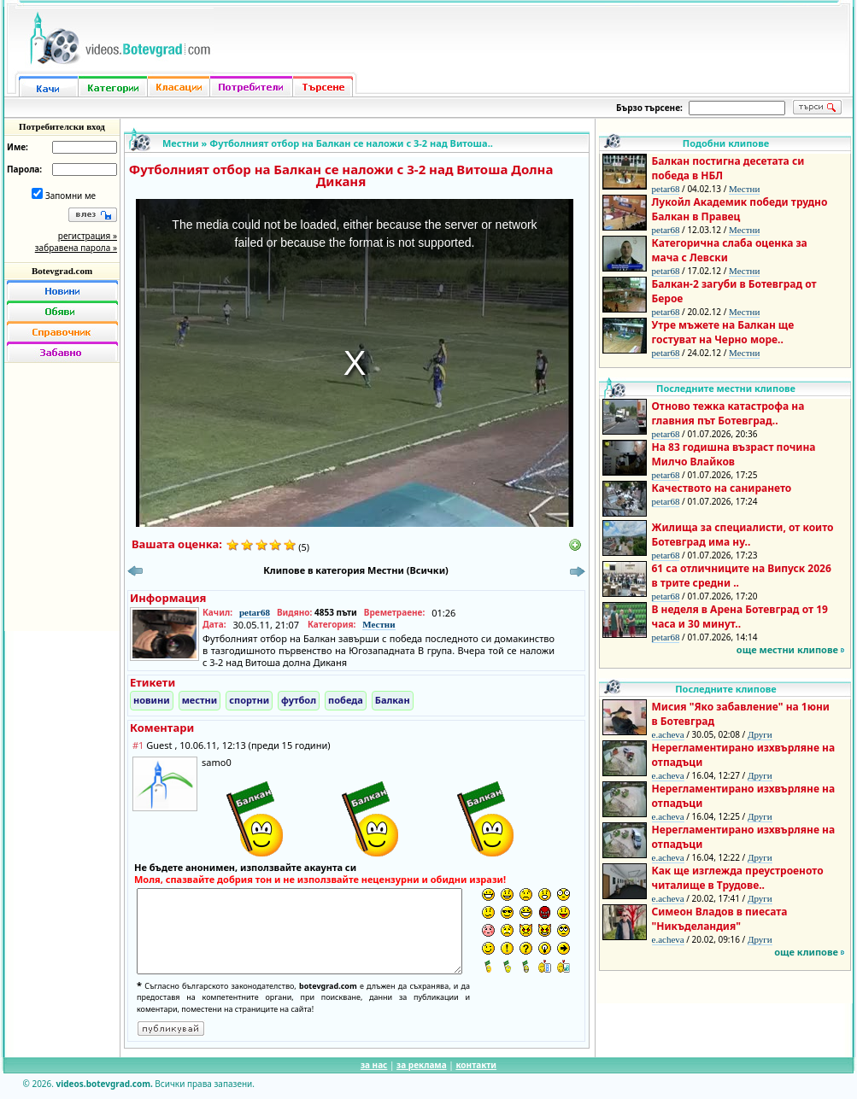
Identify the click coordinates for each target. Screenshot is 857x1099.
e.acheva (668, 734)
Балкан (392, 699)
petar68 (254, 612)
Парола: (24, 169)
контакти (475, 1065)
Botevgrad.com (62, 271)
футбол (298, 699)
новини (151, 699)
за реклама (421, 1065)
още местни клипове (787, 649)
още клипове (806, 951)
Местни (180, 143)
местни (200, 699)
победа (345, 699)
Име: (17, 147)
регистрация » (87, 236)
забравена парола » (76, 248)
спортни (249, 699)
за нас (374, 1065)
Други (760, 734)
